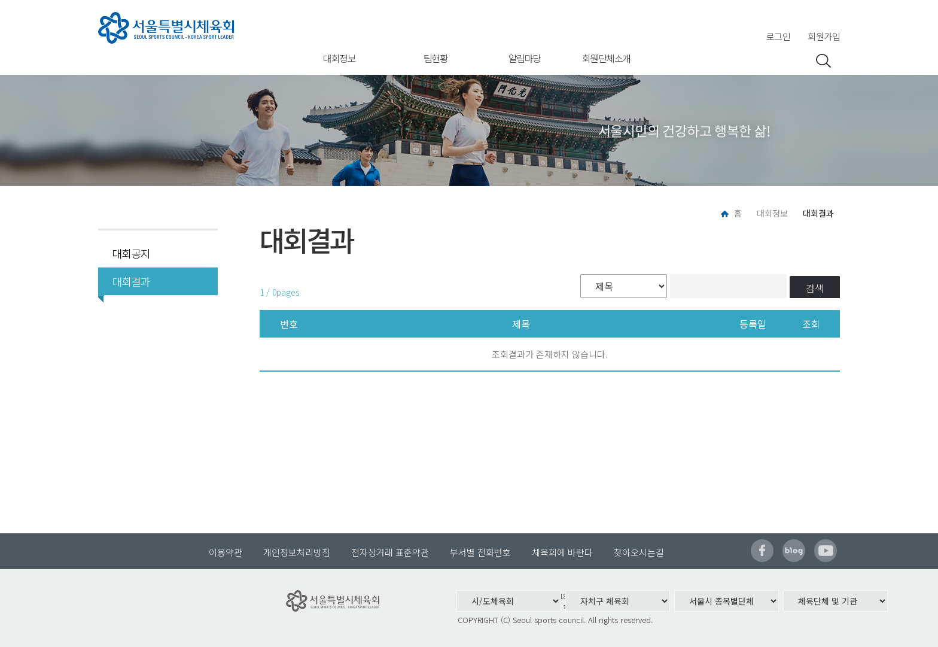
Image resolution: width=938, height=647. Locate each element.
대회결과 (127, 281)
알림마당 (524, 58)
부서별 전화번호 (480, 552)
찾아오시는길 (639, 552)
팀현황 (436, 58)
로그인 (778, 36)
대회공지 (131, 253)
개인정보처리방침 (296, 552)
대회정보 (339, 58)
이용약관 (225, 552)
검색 (815, 288)
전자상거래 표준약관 (390, 552)
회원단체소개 (606, 58)
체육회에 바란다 (562, 552)
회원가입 (824, 36)
